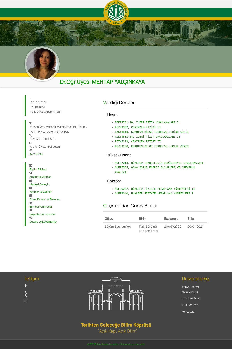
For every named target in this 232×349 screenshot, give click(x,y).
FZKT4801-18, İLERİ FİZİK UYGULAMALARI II (147, 137)
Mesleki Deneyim (39, 184)
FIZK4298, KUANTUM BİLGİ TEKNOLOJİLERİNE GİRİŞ (152, 146)
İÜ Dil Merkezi (190, 305)
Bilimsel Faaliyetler (40, 206)
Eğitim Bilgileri (38, 169)
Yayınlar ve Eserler (40, 191)
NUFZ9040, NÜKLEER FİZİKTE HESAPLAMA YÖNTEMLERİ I (154, 193)
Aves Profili (36, 154)
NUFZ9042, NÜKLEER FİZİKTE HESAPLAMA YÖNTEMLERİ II (155, 189)
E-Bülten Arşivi (191, 298)
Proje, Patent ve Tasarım (44, 199)
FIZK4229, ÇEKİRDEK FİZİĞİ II (138, 141)
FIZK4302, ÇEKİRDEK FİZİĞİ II (138, 127)
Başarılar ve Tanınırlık (42, 214)
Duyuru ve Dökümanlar (43, 221)
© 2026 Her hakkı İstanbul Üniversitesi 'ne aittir (116, 344)
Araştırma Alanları (40, 176)
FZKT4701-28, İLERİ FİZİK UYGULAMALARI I (147, 122)
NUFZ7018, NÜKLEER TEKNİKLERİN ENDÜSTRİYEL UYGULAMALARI (159, 163)
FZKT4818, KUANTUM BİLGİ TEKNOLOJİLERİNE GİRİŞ (152, 132)
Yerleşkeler (188, 311)
